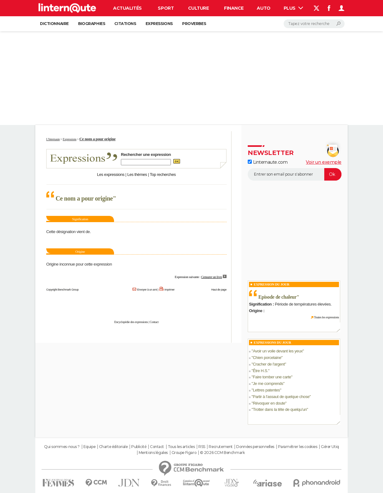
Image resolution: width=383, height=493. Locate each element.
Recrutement (220, 447)
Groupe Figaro (184, 453)
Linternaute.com (267, 162)
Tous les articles (181, 447)
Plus (293, 8)
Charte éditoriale (113, 447)
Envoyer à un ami (147, 289)
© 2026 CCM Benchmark (222, 453)
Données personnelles (255, 447)
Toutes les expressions (326, 317)
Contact (154, 322)
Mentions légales (153, 453)
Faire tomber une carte (272, 377)
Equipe (89, 447)
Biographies (91, 23)
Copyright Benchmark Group (62, 289)
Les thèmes (137, 174)
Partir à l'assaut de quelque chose (281, 396)
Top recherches (163, 174)
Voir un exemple (323, 162)
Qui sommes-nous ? (62, 447)
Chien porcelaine (267, 357)
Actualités (127, 8)
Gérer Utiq (330, 447)
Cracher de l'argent (269, 364)
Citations (125, 23)
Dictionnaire (54, 23)
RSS (201, 447)
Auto (263, 8)
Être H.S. (260, 370)
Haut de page (218, 289)
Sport (166, 8)
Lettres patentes (266, 390)
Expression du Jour (271, 284)
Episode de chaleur (277, 297)
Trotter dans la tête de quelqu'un (279, 409)
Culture (198, 8)
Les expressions (110, 174)
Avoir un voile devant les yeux (277, 351)
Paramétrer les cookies (297, 447)
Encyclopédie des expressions (131, 322)
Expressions (159, 23)
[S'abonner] (294, 174)
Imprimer (170, 289)
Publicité (138, 447)
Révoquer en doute (269, 403)
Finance (234, 8)
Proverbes (194, 23)
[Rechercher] (314, 23)
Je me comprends (268, 383)
